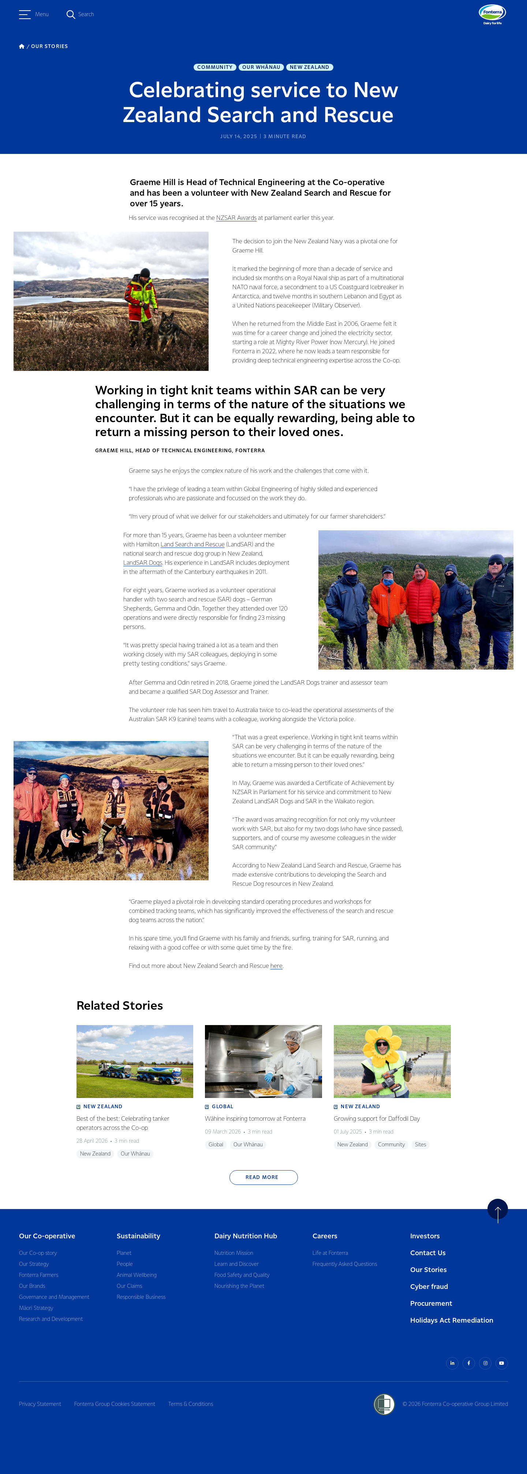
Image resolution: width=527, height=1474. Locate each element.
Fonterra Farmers (38, 1275)
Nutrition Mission (233, 1253)
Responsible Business (141, 1297)
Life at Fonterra (330, 1253)
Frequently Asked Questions (345, 1264)
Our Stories (428, 1270)
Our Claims (129, 1286)
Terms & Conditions (190, 1404)
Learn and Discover (236, 1264)
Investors (425, 1236)
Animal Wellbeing (137, 1275)
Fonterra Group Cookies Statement (114, 1404)
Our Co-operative (47, 1236)
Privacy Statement (40, 1404)
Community (215, 67)
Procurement (431, 1303)
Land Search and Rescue (193, 545)
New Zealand (309, 67)
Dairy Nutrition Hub (245, 1236)
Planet (124, 1253)
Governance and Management (54, 1297)
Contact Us (428, 1253)
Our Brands (32, 1286)
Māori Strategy (36, 1308)
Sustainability (138, 1236)
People (125, 1264)
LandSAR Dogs (142, 563)
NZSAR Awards (236, 218)
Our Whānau (261, 67)
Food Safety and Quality (241, 1275)
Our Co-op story (38, 1253)
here (276, 966)
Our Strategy (34, 1264)
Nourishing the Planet (239, 1286)
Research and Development (51, 1319)
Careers (325, 1236)
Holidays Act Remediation (451, 1320)
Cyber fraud (429, 1286)
